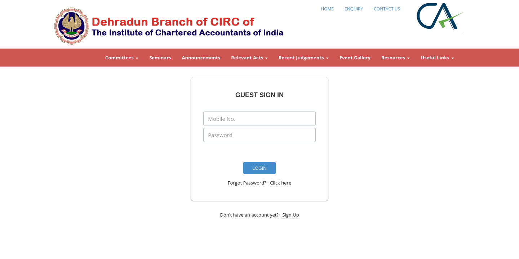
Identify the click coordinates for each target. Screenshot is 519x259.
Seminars (160, 57)
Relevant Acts (249, 57)
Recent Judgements (304, 57)
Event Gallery (355, 57)
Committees (121, 57)
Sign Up (290, 215)
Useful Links (437, 57)
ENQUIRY (354, 9)
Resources (395, 57)
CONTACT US (387, 9)
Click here (280, 183)
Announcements (201, 57)
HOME (327, 9)
